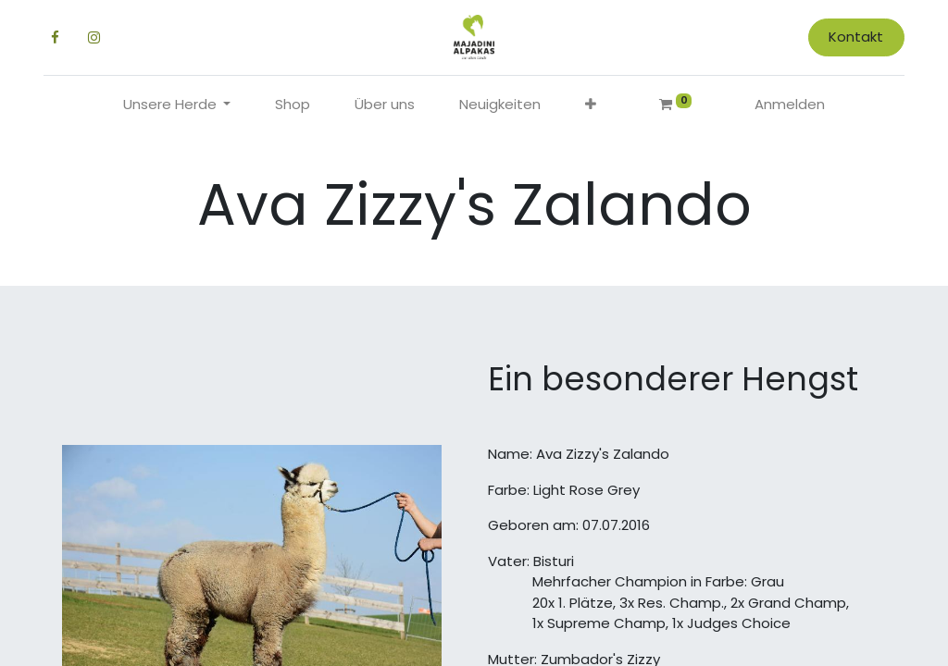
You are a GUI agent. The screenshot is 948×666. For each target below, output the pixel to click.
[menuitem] (292, 105)
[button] (590, 105)
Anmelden (790, 104)
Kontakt (856, 36)
